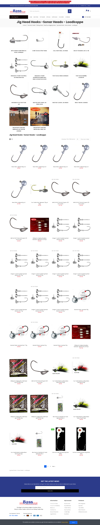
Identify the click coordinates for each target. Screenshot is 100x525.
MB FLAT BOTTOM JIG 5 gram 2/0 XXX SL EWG (81, 207)
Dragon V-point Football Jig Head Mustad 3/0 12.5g (40, 314)
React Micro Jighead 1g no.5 (39, 171)
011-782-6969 (88, 17)
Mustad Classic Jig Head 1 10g (81, 314)
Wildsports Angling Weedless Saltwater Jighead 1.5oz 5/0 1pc (81, 350)
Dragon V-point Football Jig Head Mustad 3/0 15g (81, 279)
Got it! (73, 522)
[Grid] (10, 143)
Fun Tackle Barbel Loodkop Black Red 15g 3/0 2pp (81, 386)
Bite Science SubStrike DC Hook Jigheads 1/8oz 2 (60, 421)
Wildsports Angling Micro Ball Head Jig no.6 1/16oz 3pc (19, 386)
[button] (83, 5)
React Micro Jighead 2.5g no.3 (60, 171)
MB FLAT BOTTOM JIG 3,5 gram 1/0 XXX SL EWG (19, 243)
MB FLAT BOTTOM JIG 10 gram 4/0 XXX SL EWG (60, 207)
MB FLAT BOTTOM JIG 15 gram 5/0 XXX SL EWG (40, 386)
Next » (53, 471)
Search (69, 11)
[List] (12, 143)
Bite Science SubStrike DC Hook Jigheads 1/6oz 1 (39, 457)
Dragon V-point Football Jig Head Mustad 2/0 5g (40, 279)
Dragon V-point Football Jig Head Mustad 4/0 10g (60, 243)
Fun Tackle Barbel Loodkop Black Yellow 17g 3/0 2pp (81, 421)
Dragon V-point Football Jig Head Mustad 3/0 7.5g (19, 279)
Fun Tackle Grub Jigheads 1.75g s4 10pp (39, 207)
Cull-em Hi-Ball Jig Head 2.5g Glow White (60, 457)
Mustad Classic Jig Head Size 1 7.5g (18, 349)
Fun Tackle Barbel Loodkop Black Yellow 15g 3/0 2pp (60, 386)
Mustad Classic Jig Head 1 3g (39, 349)
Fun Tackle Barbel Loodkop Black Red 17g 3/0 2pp (19, 457)
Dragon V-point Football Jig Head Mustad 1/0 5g (60, 279)
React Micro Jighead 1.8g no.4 (19, 171)
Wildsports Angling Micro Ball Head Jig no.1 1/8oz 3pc (19, 421)
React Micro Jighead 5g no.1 (18, 207)
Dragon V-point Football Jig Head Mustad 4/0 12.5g (60, 314)
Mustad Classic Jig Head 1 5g (60, 349)
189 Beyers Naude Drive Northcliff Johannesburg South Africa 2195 (24, 5)
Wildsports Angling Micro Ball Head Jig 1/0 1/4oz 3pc (39, 421)
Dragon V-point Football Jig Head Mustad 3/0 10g (81, 243)
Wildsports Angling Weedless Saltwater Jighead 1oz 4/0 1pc (39, 243)
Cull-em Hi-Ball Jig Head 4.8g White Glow (81, 457)
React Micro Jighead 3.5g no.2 (81, 171)
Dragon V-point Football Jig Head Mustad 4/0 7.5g (19, 314)
